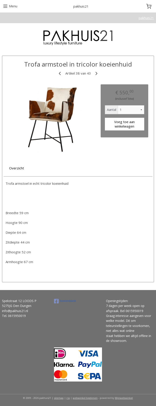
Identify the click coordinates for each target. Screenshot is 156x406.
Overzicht (16, 168)
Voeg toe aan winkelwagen (124, 124)
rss (68, 398)
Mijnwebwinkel (124, 398)
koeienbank (65, 301)
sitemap (59, 398)
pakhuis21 (146, 18)
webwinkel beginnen (85, 398)
